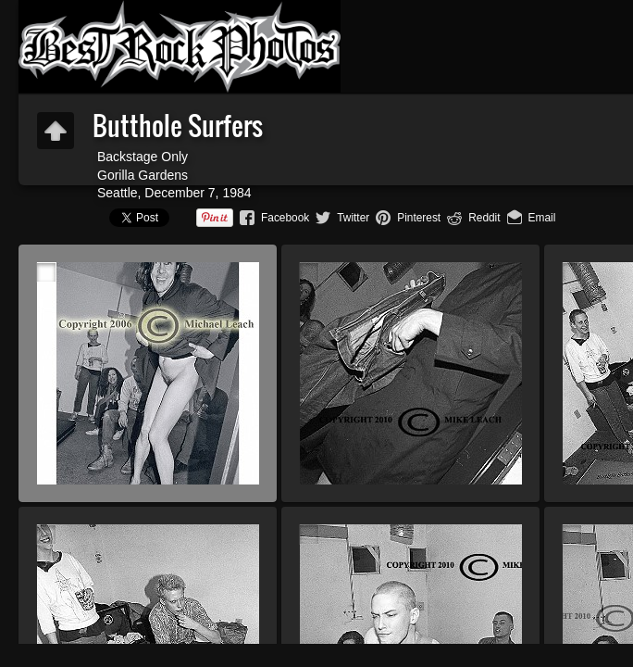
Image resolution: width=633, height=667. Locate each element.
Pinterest (419, 217)
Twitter (353, 217)
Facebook (285, 217)
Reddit (484, 217)
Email (542, 217)
